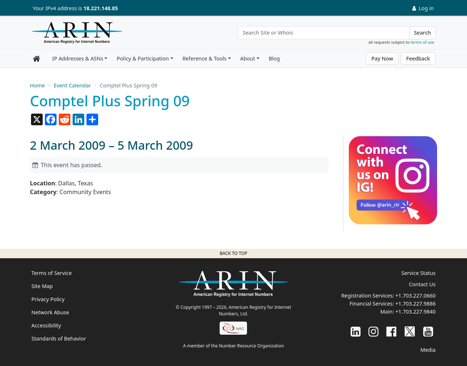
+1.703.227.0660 (415, 295)
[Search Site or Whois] (324, 32)
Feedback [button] (418, 58)
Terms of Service (51, 272)
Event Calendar (72, 85)
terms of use (423, 42)
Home (37, 85)
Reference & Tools (204, 58)
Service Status (418, 272)
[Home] (75, 34)
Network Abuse (50, 312)
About (247, 58)
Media (428, 349)
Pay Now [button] (382, 58)
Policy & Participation (143, 58)
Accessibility (46, 325)
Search (422, 32)
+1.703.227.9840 (415, 311)
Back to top (233, 253)
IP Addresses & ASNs (77, 58)
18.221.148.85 (101, 8)
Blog (274, 58)
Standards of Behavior (58, 338)
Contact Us (422, 284)
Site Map (42, 286)
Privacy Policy (48, 299)
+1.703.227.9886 (415, 303)
